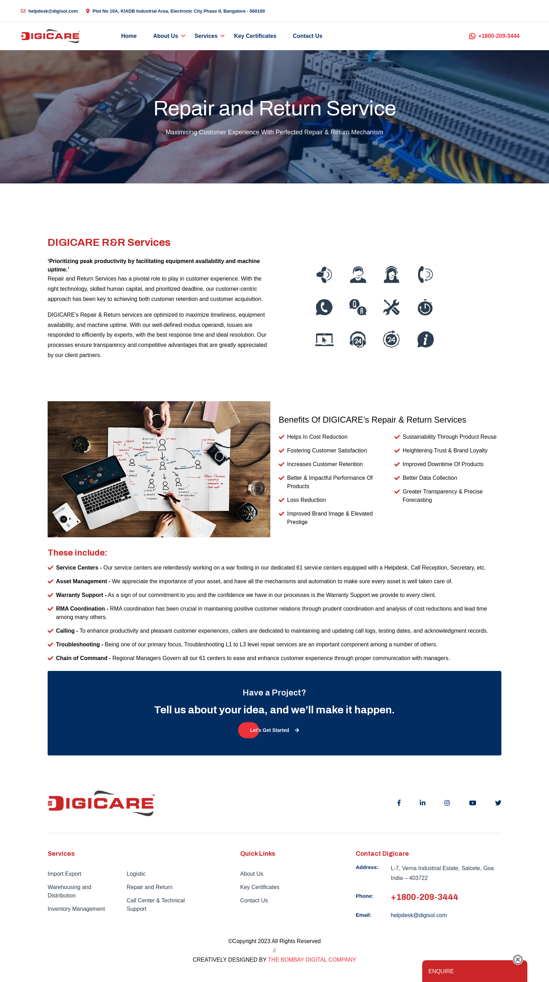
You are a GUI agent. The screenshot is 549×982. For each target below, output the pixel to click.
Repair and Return (150, 887)
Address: (367, 867)
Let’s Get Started (274, 730)
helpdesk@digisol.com (49, 11)
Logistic (136, 874)
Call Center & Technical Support (156, 904)
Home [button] (129, 36)
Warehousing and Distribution (69, 891)
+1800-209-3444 (494, 36)
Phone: (365, 896)
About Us (165, 36)
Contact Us (307, 36)
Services (206, 36)
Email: (363, 915)
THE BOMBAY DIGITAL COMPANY (312, 960)
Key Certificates (255, 36)
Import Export (64, 874)
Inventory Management (76, 909)
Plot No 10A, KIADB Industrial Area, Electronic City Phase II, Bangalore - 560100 (175, 11)
